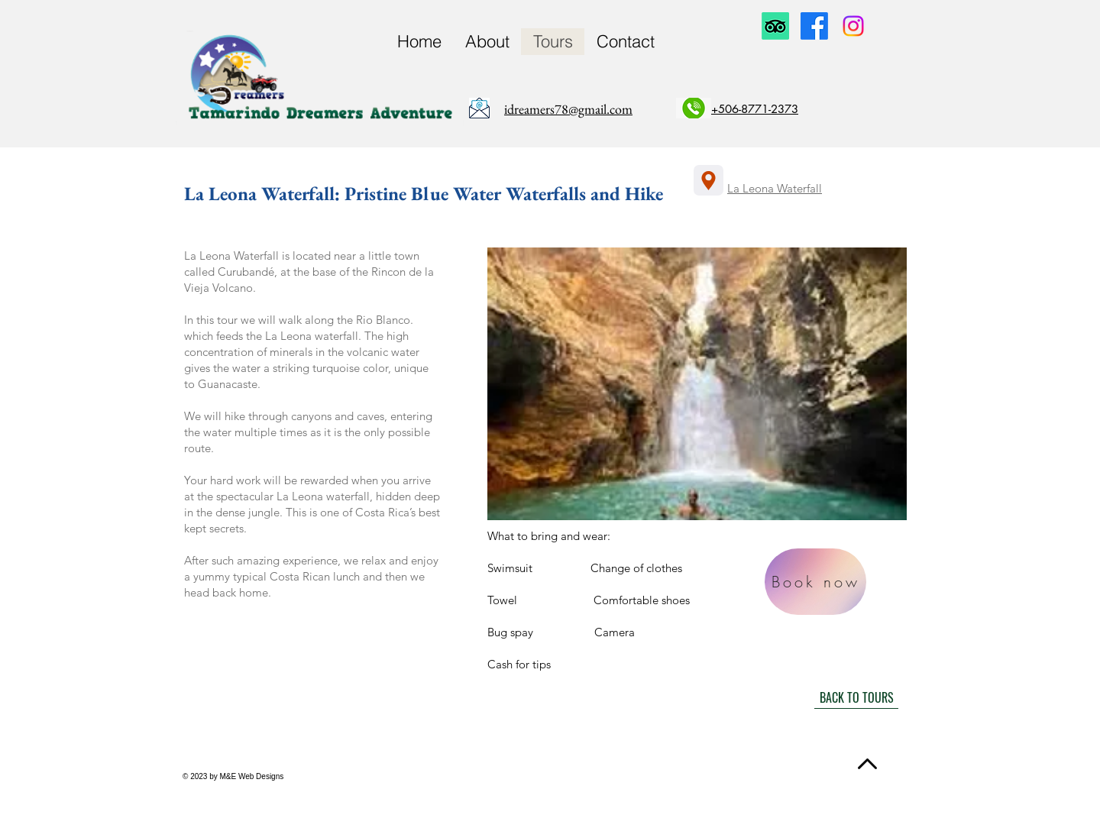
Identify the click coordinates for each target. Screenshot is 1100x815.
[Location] (708, 180)
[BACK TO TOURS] (856, 697)
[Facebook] (814, 26)
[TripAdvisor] (775, 26)
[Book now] (815, 581)
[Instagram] (853, 26)
